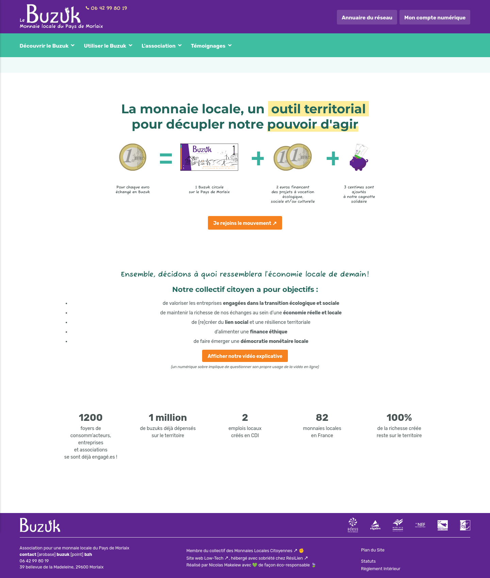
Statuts (368, 561)
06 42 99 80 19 (109, 8)
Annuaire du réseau (367, 18)
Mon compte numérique (435, 18)
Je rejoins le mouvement (242, 223)
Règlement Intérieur (380, 568)
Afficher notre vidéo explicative (245, 356)
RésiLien (294, 558)
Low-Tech (213, 558)
